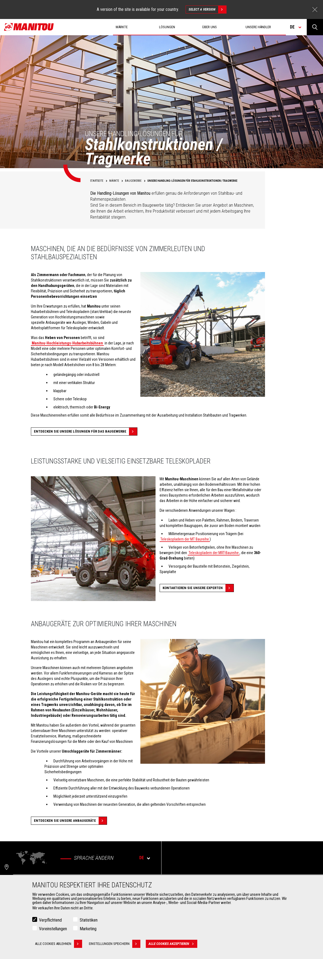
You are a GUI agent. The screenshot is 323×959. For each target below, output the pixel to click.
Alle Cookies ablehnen (58, 945)
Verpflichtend (50, 921)
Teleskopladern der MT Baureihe (184, 539)
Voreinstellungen (53, 930)
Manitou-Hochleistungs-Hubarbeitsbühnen (67, 343)
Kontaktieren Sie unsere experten (198, 588)
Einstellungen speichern (114, 945)
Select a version (207, 9)
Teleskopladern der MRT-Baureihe (214, 553)
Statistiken (89, 921)
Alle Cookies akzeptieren (172, 945)
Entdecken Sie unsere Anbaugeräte (70, 820)
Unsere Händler (258, 27)
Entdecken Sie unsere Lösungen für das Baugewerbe (85, 431)
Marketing (88, 930)
